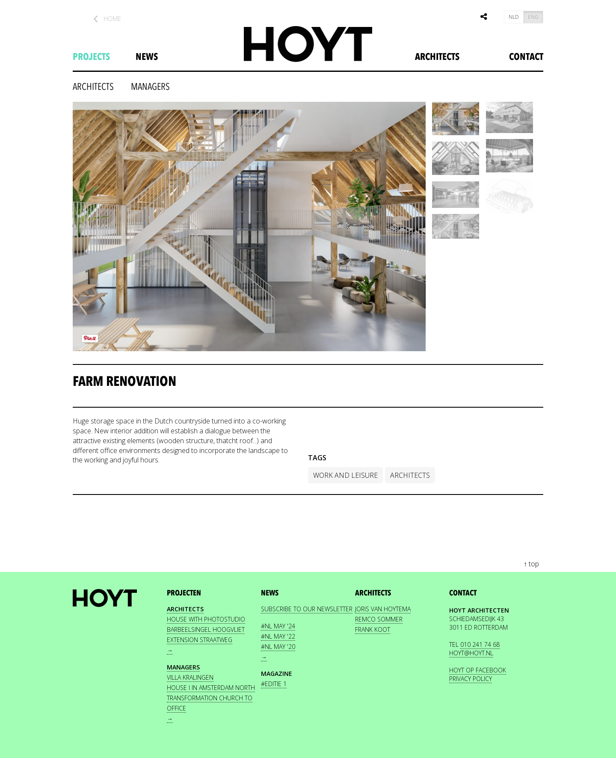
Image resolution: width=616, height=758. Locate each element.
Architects (437, 57)
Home (114, 18)
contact (463, 593)
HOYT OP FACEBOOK (477, 670)
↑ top (531, 563)
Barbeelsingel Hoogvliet (206, 629)
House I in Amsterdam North (211, 688)
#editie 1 (274, 684)
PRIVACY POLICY (470, 679)
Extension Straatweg (199, 640)
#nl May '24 (278, 626)
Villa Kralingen (190, 677)
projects (91, 57)
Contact (526, 57)
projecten (184, 593)
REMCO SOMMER (379, 619)
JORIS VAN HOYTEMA (383, 609)
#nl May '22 (278, 636)
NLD (514, 17)
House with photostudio (206, 619)
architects (93, 87)
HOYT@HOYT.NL (471, 653)
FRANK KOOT (372, 629)
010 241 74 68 (480, 644)
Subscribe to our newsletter (306, 609)
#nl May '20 (278, 647)
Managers (150, 87)
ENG (533, 17)
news (147, 57)
